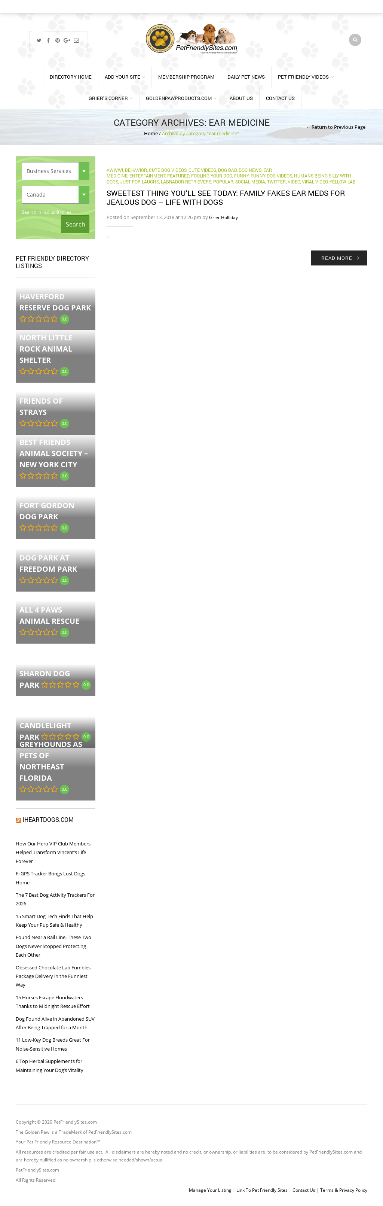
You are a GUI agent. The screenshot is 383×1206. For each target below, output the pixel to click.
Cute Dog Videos (168, 170)
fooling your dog (211, 176)
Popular (223, 182)
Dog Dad (227, 170)
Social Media (250, 182)
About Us (241, 98)
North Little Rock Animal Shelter (45, 348)
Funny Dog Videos (271, 176)
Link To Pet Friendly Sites (262, 1190)
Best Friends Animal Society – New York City (53, 453)
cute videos (202, 170)
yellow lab (343, 182)
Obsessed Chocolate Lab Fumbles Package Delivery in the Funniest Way (53, 976)
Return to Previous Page (338, 127)
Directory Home (71, 76)
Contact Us (280, 98)
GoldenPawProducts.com (179, 98)
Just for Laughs (139, 182)
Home (151, 133)
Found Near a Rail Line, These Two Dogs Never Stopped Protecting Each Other (53, 946)
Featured (178, 176)
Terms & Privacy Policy (343, 1190)
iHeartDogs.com (48, 819)
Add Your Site (122, 76)
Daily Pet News (246, 76)
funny (241, 176)
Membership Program (186, 76)
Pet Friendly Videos (303, 76)
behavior (136, 170)
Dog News (250, 170)
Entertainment (147, 176)
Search (75, 224)
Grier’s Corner (108, 98)
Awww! (115, 170)
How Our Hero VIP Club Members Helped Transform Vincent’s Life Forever (53, 852)
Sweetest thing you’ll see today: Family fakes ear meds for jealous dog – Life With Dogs (226, 197)
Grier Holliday (223, 217)
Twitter (276, 182)
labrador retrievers (186, 182)
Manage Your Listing (210, 1190)
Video (294, 182)
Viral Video (315, 182)
